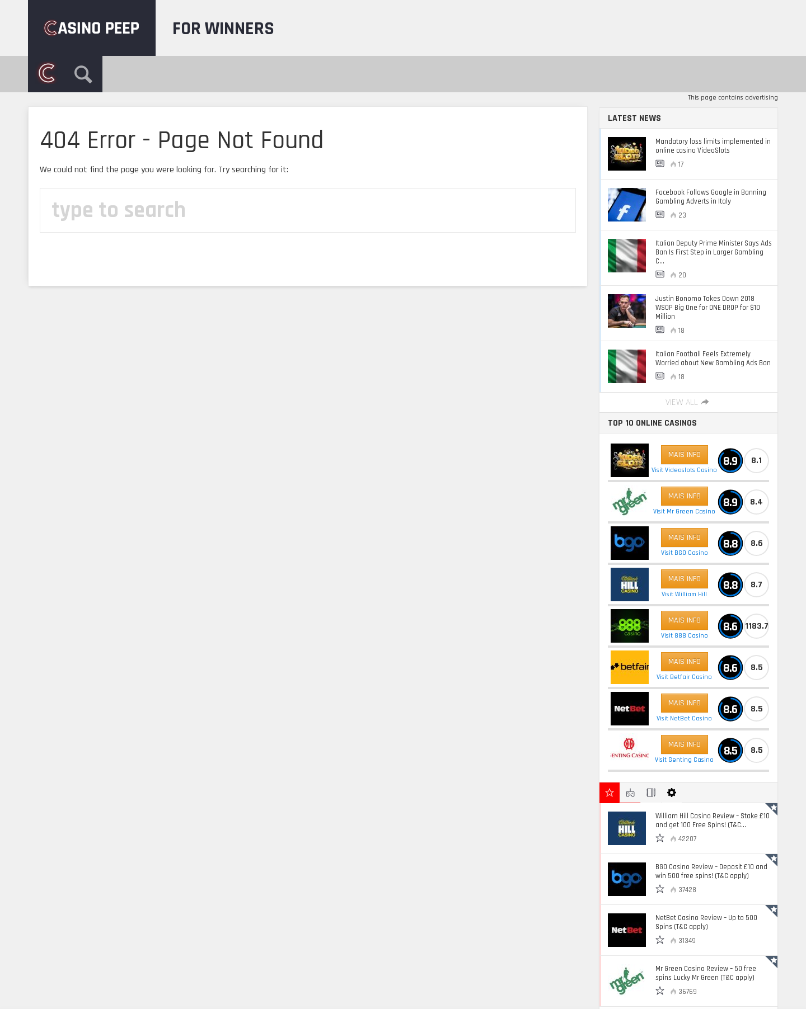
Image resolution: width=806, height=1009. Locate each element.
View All (688, 402)
